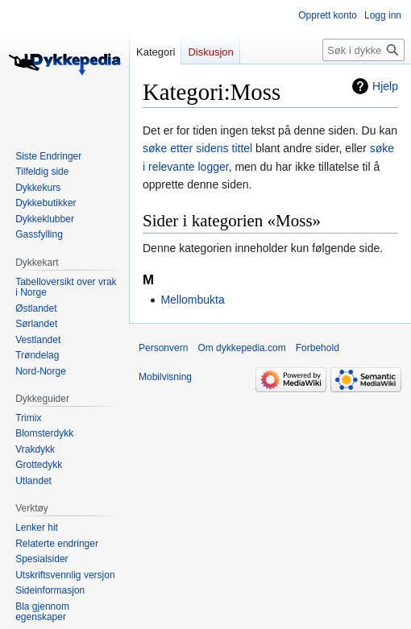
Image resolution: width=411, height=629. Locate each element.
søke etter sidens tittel (197, 148)
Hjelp (385, 86)
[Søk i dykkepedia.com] (363, 50)
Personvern (163, 348)
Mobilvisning (165, 377)
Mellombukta (192, 299)
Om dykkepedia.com (241, 348)
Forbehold (317, 348)
